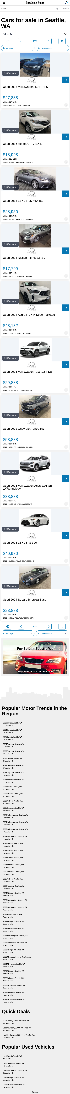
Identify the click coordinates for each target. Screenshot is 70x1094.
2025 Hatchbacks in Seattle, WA (15, 908)
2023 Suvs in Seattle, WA (12, 724)
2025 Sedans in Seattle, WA (13, 809)
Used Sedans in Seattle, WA (13, 1064)
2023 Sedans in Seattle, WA (13, 766)
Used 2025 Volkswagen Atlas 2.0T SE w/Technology (27, 487)
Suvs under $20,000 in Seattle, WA (16, 1022)
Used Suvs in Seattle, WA (12, 1057)
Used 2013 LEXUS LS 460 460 (23, 200)
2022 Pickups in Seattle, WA (13, 951)
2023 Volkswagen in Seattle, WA (15, 816)
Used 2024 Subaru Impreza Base (24, 599)
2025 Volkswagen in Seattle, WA (15, 830)
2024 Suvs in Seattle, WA (12, 731)
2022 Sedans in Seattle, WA (13, 930)
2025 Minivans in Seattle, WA (14, 986)
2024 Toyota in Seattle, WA (13, 745)
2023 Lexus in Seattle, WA (13, 795)
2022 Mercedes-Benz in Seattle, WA (17, 958)
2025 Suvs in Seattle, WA (12, 738)
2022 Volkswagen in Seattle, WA (15, 937)
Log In (57, 9)
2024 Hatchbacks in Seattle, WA (15, 837)
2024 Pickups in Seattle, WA (13, 894)
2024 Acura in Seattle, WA (13, 859)
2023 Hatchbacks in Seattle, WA (15, 901)
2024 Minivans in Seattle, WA (14, 965)
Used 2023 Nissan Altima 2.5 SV (24, 257)
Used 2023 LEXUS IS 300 (20, 542)
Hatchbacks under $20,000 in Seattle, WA (19, 1036)
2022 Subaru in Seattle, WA (13, 979)
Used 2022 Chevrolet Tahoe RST (24, 428)
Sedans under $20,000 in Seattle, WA (17, 1029)
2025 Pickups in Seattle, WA (13, 972)
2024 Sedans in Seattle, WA (13, 781)
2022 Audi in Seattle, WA (12, 915)
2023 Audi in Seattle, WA (12, 788)
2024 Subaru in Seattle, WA (13, 866)
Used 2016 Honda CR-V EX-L (22, 143)
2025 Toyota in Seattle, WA (13, 752)
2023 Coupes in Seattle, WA (13, 993)
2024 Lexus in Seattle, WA (13, 852)
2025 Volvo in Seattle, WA (13, 880)
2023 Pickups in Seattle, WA (13, 922)
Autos (4, 8)
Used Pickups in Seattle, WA (13, 1079)
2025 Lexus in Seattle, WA (13, 844)
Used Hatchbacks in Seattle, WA (15, 1071)
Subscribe (65, 9)
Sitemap (35, 1092)
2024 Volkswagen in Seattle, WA (15, 823)
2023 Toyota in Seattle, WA (13, 774)
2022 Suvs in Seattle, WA (12, 759)
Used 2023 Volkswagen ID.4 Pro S (25, 86)
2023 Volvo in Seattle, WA (13, 802)
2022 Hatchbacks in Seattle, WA (15, 944)
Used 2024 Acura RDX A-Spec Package (29, 314)
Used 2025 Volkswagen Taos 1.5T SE (27, 371)
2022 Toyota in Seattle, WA (13, 887)
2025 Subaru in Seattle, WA (13, 873)
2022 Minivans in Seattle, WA (14, 1001)
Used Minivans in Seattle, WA (14, 1086)
